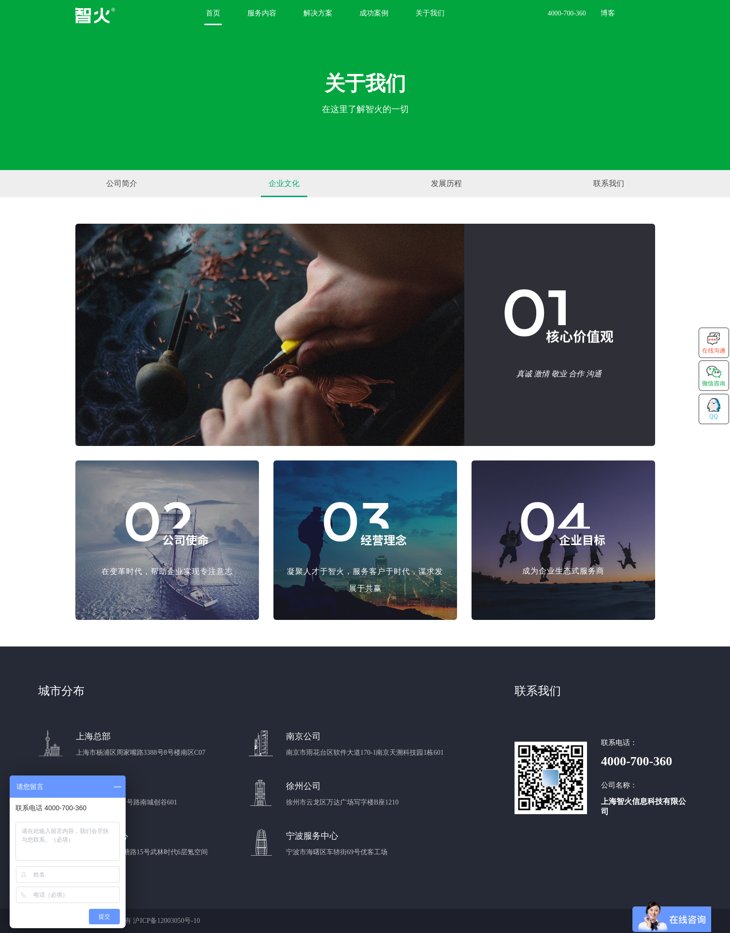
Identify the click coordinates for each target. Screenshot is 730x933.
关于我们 (429, 13)
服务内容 (261, 13)
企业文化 (284, 183)
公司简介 (121, 183)
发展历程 (446, 183)
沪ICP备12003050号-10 (166, 920)
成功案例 (373, 13)
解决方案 (317, 13)
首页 (213, 13)
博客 (608, 13)
